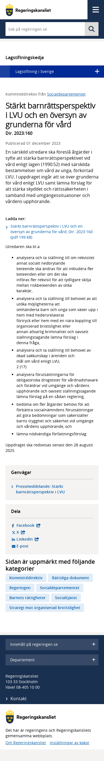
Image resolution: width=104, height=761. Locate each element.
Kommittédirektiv (26, 577)
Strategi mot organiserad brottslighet (44, 607)
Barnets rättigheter (27, 597)
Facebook (53, 525)
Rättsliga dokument (70, 577)
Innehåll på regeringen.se (52, 644)
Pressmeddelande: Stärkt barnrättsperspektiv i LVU (40, 489)
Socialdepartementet (66, 94)
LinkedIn (53, 539)
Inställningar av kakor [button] (69, 742)
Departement (52, 659)
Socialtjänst (66, 597)
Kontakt (18, 699)
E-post (44, 546)
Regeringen (20, 587)
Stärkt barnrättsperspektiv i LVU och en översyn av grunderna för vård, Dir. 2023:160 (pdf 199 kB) (51, 231)
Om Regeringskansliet (26, 742)
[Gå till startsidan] (28, 9)
